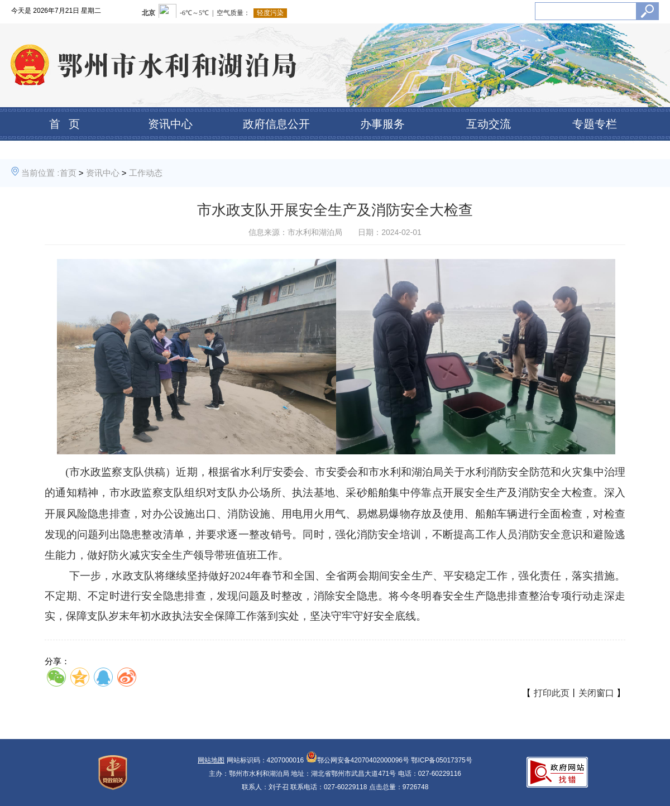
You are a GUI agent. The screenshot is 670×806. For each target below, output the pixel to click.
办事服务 (382, 124)
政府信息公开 (276, 124)
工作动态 (145, 172)
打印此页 (552, 693)
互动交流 (488, 124)
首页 (68, 172)
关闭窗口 (596, 693)
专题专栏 (594, 124)
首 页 (64, 124)
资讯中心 (170, 124)
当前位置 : (40, 172)
